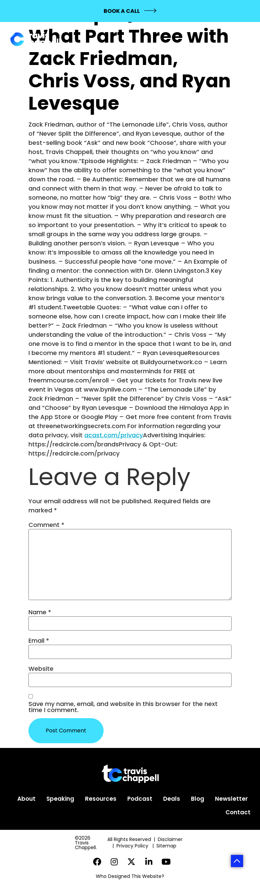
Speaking (60, 799)
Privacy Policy (133, 845)
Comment (46, 525)
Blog (197, 799)
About (26, 799)
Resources (100, 799)
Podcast (139, 799)
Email (38, 641)
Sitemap (167, 845)
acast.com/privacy (113, 435)
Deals (171, 799)
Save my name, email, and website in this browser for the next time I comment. (123, 707)
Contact (238, 812)
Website (40, 669)
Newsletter (231, 799)
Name (39, 612)
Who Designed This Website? (130, 876)
